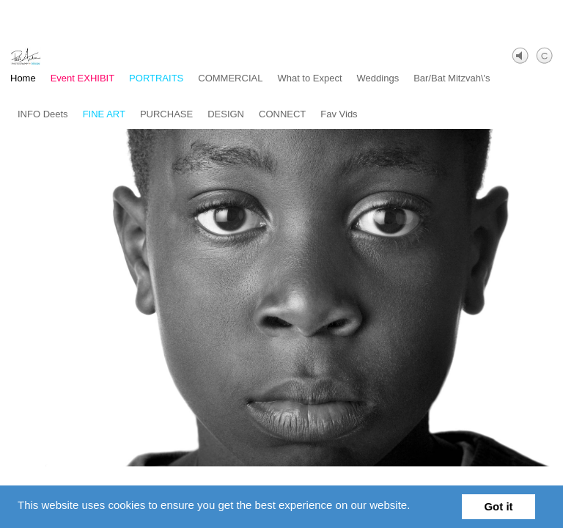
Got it (498, 506)
